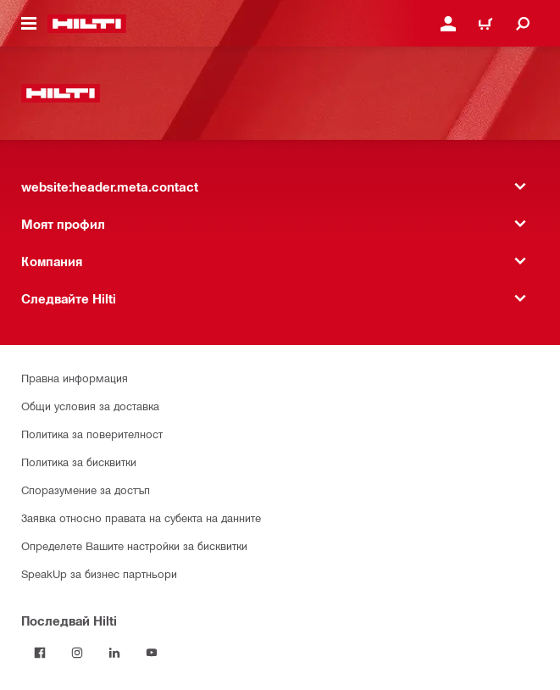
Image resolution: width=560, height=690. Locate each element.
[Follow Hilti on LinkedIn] (114, 652)
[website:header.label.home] (86, 23)
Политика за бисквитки (78, 461)
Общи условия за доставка (90, 405)
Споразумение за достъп (85, 489)
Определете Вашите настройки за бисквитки (134, 545)
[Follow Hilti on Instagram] (77, 652)
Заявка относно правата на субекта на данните (141, 517)
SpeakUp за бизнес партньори (99, 573)
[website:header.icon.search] (522, 23)
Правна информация (74, 377)
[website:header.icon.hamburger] (28, 23)
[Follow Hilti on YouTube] (151, 652)
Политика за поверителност (92, 433)
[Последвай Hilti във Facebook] (39, 652)
